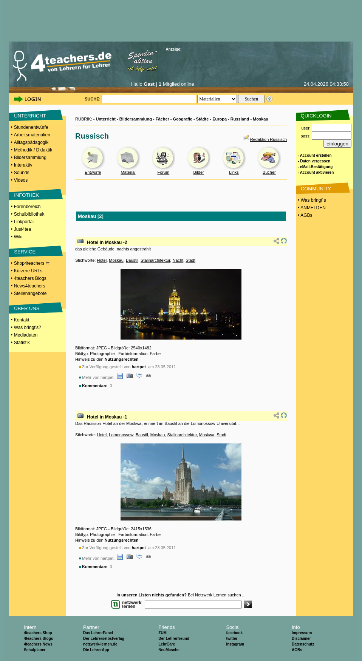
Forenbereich (27, 206)
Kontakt (21, 320)
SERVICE (25, 252)
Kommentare (94, 385)
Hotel (102, 260)
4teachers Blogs (30, 278)
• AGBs (304, 215)
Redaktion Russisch (268, 139)
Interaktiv (23, 165)
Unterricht (106, 119)
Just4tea (22, 229)
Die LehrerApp (96, 650)
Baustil (132, 260)
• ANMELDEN (311, 207)
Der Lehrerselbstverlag (103, 638)
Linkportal (24, 221)
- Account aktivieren (316, 172)
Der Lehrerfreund (173, 638)
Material (128, 172)
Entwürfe (93, 172)
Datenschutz (303, 644)
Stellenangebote (30, 293)
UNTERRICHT (30, 116)
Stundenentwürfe (31, 127)
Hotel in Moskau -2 (107, 242)
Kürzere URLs (28, 270)
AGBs (297, 650)
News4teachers (29, 286)
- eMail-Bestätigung (315, 167)
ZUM (162, 633)
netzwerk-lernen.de (100, 644)
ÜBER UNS (26, 308)
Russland (240, 119)
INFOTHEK (26, 195)
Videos (21, 180)
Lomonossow (121, 434)
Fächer (162, 119)
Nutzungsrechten (122, 359)
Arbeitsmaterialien (32, 134)
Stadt (190, 260)
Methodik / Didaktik (33, 150)
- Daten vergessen (314, 161)
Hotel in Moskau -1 (107, 417)
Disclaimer (301, 638)
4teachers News (38, 644)
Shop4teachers (32, 263)
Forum (163, 172)
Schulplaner (34, 650)
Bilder (198, 172)
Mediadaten (26, 335)
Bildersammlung (30, 157)
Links (234, 172)
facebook (234, 633)
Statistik (22, 342)
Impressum (302, 633)
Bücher (269, 172)
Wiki (18, 236)
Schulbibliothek (29, 214)
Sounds (21, 172)
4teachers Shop (38, 633)
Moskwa (206, 434)
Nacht (177, 260)
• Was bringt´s (311, 200)
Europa (219, 119)
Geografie (182, 119)
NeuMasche (168, 650)
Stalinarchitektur (155, 260)
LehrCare (166, 644)
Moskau (260, 119)
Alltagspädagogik (31, 142)
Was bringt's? (27, 327)
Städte (202, 119)
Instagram (235, 644)
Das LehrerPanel (98, 633)
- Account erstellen (315, 155)
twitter (231, 638)
